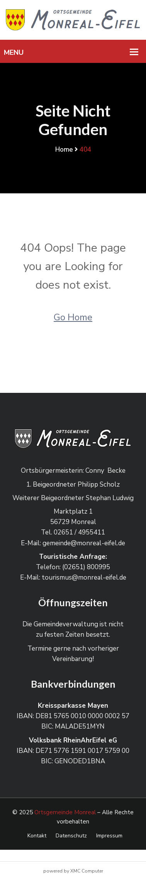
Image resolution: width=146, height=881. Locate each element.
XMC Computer (86, 871)
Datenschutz (71, 835)
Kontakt (36, 835)
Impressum (109, 835)
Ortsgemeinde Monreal (65, 812)
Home (64, 149)
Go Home (73, 317)
